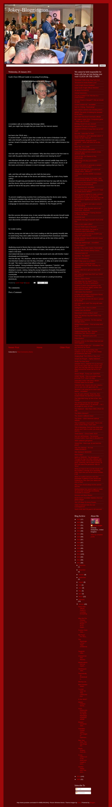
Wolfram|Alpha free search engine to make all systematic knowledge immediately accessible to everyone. (88, 490)
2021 (79, 534)
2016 (79, 548)
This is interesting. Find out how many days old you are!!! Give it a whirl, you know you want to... (89, 429)
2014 (79, 554)
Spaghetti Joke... (81, 652)
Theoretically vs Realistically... (82, 676)
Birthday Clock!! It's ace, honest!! (85, 124)
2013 (79, 557)
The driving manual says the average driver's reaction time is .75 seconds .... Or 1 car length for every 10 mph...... (89, 404)
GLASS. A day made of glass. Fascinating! (88, 248)
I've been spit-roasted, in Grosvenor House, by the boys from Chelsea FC (89, 295)
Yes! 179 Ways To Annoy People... (86, 502)
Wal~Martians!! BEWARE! (83, 452)
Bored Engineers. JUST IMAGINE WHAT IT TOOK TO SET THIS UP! (89, 137)
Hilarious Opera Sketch (82, 278)
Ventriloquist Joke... (82, 669)
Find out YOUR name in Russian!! (86, 227)
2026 (79, 519)
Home (39, 347)
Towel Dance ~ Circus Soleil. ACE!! (86, 433)
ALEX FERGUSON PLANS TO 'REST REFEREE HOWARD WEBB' (82, 714)
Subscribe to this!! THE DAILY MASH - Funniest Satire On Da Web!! (87, 381)
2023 (79, 528)
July (80, 585)
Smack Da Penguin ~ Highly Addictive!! (87, 359)
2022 (79, 531)
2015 (79, 551)
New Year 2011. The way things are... (82, 743)
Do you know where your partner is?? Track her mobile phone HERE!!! (89, 190)
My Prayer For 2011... (82, 635)
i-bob (79, 802)
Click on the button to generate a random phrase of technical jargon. (88, 166)
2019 (79, 539)
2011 (79, 563)
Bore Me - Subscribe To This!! (84, 133)
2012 (79, 560)
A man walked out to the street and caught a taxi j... (82, 759)
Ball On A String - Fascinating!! (85, 107)
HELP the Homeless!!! (82, 258)
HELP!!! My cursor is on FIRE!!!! (85, 261)
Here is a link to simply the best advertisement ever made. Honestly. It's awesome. (87, 265)
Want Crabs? (79, 454)
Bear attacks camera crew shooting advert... (89, 110)
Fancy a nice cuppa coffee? (84, 224)
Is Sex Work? (82, 699)
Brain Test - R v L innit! (82, 147)
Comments (80, 793)
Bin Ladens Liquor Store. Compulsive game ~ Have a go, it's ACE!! (89, 120)
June (80, 588)
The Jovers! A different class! (84, 416)
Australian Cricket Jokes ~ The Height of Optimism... (82, 733)
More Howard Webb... (82, 685)
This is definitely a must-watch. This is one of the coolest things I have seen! (88, 424)
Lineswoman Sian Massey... (82, 657)
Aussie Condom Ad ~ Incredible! (85, 104)
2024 (79, 525)
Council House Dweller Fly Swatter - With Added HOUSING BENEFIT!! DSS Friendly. (89, 179)
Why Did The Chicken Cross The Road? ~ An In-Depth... (82, 623)
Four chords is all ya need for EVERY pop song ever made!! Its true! (88, 234)
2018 (79, 542)
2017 (79, 545)
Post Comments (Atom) (25, 352)
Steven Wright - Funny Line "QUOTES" (87, 373)
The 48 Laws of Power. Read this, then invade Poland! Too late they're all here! (87, 395)
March (81, 596)
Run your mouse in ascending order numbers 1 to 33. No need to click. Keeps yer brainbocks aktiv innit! (88, 351)
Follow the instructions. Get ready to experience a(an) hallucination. (86, 230)
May (80, 591)
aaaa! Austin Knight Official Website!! (87, 88)
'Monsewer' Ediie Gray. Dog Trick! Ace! (87, 80)
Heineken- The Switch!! (82, 256)
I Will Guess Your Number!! (83, 292)
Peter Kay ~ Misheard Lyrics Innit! (86, 336)
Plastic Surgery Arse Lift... (82, 750)
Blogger (92, 802)
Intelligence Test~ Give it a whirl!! (85, 308)
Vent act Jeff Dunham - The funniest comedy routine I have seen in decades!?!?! (89, 437)
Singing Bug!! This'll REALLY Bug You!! (87, 356)
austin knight (97, 525)
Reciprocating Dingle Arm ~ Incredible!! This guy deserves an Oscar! (89, 346)
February (82, 599)
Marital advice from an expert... (82, 664)
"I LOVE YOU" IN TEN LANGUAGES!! (82, 692)
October (81, 574)
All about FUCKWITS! (82, 90)
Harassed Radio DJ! (81, 253)
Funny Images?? (80, 245)
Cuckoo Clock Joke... (82, 631)
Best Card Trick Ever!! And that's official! (88, 117)
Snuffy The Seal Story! (82, 361)
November (82, 570)
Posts (78, 789)
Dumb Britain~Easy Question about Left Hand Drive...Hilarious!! (88, 209)
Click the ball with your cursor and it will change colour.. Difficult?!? (87, 170)
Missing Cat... (82, 682)
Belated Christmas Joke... (82, 723)
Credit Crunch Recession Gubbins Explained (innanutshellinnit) (86, 183)
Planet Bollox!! (79, 338)
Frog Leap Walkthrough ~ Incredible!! (87, 242)
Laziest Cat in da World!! (83, 310)
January (81, 604)
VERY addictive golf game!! (84, 440)
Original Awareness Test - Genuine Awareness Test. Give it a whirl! (86, 332)
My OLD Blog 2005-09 (82, 329)
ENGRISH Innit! (80, 217)
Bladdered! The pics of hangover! (85, 126)
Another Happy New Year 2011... (82, 769)
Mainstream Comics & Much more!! (86, 313)
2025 (79, 522)
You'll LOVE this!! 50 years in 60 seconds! (88, 509)
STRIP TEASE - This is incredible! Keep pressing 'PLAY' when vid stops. (88, 377)
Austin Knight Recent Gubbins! (85, 85)
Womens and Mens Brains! (83, 495)
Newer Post (13, 347)
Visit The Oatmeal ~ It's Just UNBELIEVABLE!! (84, 448)
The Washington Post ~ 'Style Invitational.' (82, 644)
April (80, 594)
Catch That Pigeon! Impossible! (85, 149)
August (81, 582)
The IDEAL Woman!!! (81, 413)
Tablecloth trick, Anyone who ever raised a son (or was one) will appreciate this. (88, 386)
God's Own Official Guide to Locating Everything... (82, 611)
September (82, 577)
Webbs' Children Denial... (81, 703)
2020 (79, 537)
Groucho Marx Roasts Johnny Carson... (88, 250)
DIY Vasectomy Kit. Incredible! (84, 187)
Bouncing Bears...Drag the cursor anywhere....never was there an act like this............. (87, 142)
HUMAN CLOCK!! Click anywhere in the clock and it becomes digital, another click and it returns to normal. (88, 287)
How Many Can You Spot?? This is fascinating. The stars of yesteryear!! (86, 282)
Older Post (65, 347)
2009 (79, 779)
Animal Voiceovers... (81, 93)
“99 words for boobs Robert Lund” (86, 82)
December (82, 565)
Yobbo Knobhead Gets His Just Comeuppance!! (85, 505)
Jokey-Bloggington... (30, 10)
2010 (79, 776)
